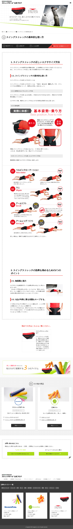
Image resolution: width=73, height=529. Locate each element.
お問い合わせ (38, 479)
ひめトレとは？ (45, 417)
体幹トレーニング (5, 487)
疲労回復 (29, 487)
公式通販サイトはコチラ (53, 453)
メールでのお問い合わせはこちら (21, 453)
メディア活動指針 (57, 479)
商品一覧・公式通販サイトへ (60, 46)
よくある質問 (35, 46)
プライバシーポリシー (28, 479)
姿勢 (18, 487)
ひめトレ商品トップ (32, 511)
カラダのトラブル (36, 487)
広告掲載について (47, 479)
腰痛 (25, 487)
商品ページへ (18, 425)
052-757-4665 (21, 450)
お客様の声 (21, 46)
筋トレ (46, 487)
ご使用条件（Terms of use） (16, 479)
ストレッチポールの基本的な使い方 (15, 419)
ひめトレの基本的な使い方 (48, 420)
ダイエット (52, 487)
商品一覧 (6, 516)
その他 (57, 487)
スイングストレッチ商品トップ (58, 511)
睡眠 (43, 487)
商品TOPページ (9, 46)
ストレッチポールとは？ (12, 417)
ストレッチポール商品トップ (11, 511)
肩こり (21, 487)
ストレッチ (13, 487)
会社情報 (5, 479)
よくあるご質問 (7, 514)
